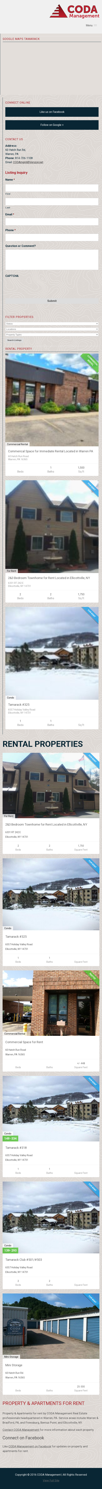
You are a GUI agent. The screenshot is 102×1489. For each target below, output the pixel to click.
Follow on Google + (52, 125)
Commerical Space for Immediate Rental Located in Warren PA (50, 451)
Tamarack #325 (18, 704)
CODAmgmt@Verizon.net (28, 162)
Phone (10, 230)
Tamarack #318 (16, 1147)
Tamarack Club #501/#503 (23, 1259)
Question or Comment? (20, 246)
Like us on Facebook (52, 112)
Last (8, 207)
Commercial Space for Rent (24, 1042)
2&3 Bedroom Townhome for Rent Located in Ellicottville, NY (49, 578)
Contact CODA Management (21, 1429)
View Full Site (51, 1480)
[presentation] (31, 286)
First (8, 194)
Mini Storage (13, 1365)
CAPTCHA (12, 276)
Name (10, 179)
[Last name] (52, 201)
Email (9, 214)
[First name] (52, 188)
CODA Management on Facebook (29, 1446)
